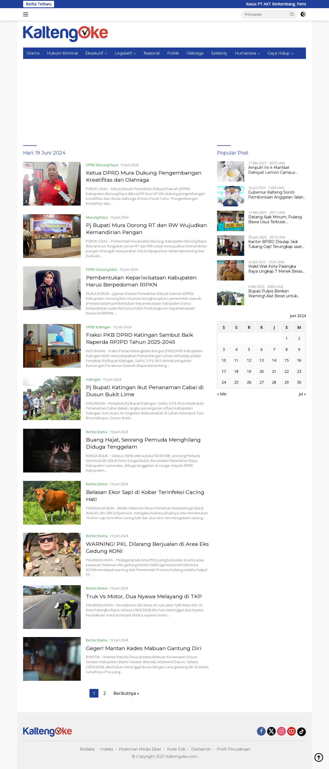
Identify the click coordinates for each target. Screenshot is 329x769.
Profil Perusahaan (233, 747)
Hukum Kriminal (62, 53)
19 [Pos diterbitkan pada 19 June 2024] (249, 371)
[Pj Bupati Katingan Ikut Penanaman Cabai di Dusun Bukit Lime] (52, 397)
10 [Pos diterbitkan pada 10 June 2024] (224, 360)
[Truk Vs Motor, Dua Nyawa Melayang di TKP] (52, 606)
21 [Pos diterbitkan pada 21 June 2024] (274, 371)
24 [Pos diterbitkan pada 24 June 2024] (224, 382)
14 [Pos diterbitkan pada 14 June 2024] (274, 360)
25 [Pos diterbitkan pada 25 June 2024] (236, 382)
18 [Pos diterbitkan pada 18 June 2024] (236, 371)
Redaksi (87, 747)
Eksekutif (94, 53)
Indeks (106, 747)
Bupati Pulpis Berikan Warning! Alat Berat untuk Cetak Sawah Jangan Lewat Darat (274, 293)
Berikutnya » (126, 692)
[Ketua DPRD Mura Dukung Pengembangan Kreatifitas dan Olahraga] (52, 184)
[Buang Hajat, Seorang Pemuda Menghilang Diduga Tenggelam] (52, 449)
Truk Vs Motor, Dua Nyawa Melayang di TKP (145, 594)
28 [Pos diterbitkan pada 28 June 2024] (274, 382)
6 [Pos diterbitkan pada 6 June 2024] (261, 349)
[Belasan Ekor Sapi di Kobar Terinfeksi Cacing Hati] (52, 502)
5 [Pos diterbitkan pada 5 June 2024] (249, 349)
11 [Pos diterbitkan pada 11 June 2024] (236, 360)
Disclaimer (201, 747)
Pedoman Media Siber (140, 747)
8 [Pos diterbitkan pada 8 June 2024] (286, 349)
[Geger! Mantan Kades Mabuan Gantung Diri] (52, 657)
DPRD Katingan (98, 326)
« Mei (221, 393)
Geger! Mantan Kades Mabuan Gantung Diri (145, 646)
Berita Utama (97, 430)
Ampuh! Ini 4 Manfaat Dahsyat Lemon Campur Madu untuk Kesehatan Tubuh (271, 170)
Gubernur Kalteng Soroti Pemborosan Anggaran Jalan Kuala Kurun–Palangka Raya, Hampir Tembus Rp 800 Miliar (276, 195)
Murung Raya (97, 217)
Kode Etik (176, 747)
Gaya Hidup (279, 53)
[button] (292, 14)
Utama (32, 53)
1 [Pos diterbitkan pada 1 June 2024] (286, 338)
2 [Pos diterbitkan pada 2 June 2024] (299, 338)
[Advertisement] (164, 100)
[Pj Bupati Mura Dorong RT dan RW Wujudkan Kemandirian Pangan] (52, 236)
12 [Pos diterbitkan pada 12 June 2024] (249, 360)
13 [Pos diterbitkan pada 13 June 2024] (261, 360)
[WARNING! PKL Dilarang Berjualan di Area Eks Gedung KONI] (52, 554)
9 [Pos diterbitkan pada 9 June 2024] (299, 349)
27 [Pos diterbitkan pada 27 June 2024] (261, 382)
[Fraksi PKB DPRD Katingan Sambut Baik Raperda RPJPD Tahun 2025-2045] (52, 345)
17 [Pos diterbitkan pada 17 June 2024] (224, 371)
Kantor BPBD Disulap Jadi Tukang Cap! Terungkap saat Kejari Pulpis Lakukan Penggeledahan (275, 244)
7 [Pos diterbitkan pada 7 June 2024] (274, 349)
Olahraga (195, 53)
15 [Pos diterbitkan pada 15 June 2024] (286, 360)
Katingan (93, 378)
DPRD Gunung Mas (101, 269)
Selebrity (219, 53)
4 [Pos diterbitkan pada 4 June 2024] (236, 349)
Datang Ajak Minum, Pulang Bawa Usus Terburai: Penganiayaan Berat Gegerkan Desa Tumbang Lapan (275, 219)
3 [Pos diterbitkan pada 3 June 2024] (224, 349)
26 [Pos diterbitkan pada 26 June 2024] (249, 382)
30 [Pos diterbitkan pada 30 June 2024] (299, 382)
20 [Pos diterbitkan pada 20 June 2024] (261, 371)
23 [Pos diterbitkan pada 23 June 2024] (299, 371)
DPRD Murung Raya (102, 164)
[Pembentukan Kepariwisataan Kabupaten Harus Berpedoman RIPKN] (52, 290)
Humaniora (245, 53)
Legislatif (123, 53)
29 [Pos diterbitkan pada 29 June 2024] (286, 382)
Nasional (152, 53)
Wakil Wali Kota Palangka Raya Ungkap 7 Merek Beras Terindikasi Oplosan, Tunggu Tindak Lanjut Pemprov (275, 269)
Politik (173, 53)
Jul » (302, 393)
